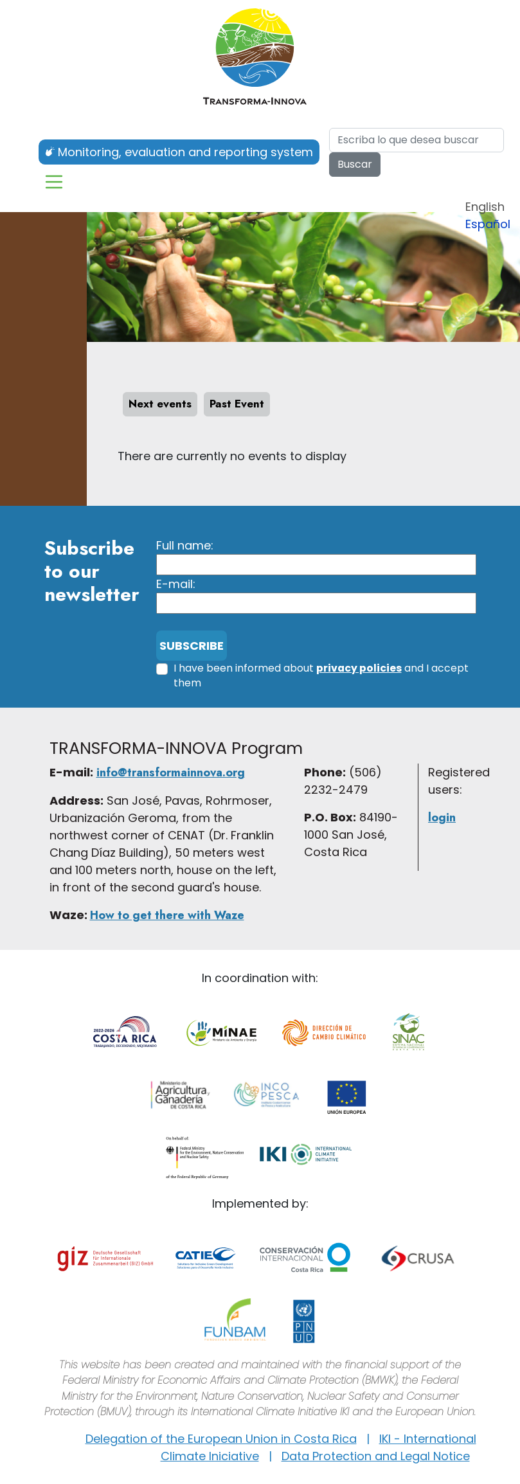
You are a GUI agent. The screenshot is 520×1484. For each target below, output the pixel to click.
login (442, 817)
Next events (160, 403)
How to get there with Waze (167, 915)
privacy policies (359, 668)
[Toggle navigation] (54, 182)
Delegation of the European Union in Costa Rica (221, 1439)
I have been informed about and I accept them (321, 676)
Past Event (237, 403)
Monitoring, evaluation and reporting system (185, 152)
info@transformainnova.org (170, 772)
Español (487, 224)
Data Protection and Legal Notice (376, 1456)
